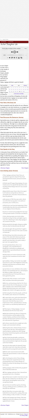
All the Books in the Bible (18, 93)
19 (25, 89)
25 (17, 91)
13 (13, 89)
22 (11, 91)
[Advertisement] (14, 16)
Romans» (25, 85)
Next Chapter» (25, 168)
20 (27, 89)
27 (21, 91)
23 (13, 91)
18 (23, 89)
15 (17, 89)
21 (9, 91)
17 (21, 89)
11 (9, 89)
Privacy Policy (25, 415)
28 (23, 91)
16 (19, 89)
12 (11, 89)
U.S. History (10, 41)
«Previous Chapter (5, 168)
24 (15, 91)
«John (12, 85)
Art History (3, 41)
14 (15, 89)
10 (27, 87)
